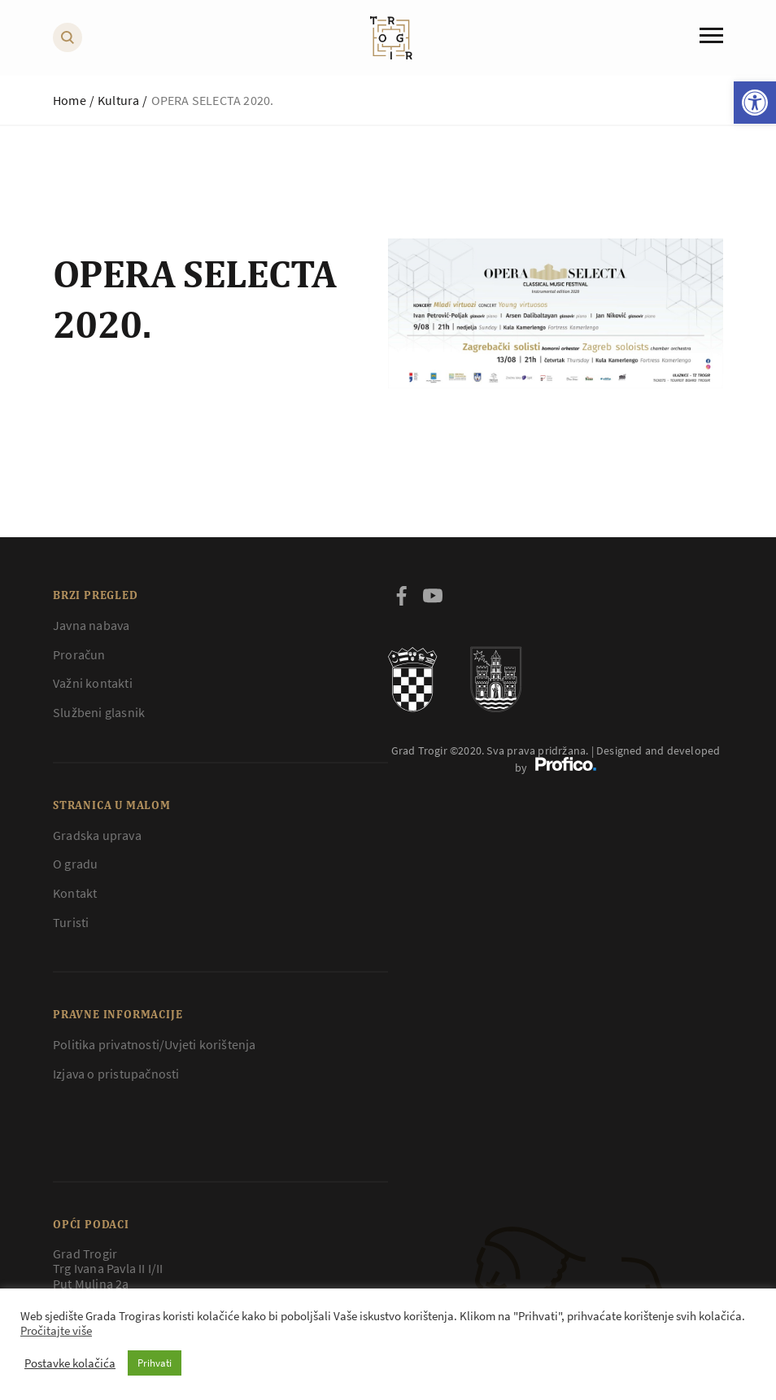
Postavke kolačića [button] (70, 1363)
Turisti (71, 922)
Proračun (79, 654)
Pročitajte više (56, 1330)
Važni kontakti (93, 683)
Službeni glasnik (99, 712)
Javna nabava (91, 625)
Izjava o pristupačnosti (116, 1073)
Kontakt (75, 893)
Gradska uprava (97, 835)
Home (69, 100)
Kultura (118, 100)
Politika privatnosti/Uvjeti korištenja (154, 1044)
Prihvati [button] (154, 1363)
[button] (755, 102)
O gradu (75, 863)
